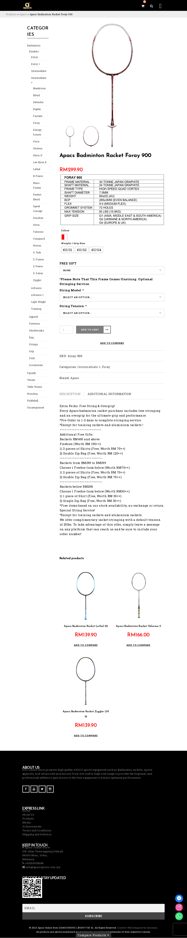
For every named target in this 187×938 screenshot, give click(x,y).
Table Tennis (34, 382)
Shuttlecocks (36, 326)
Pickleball (32, 396)
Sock (31, 354)
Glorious (37, 149)
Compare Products (93, 935)
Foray (36, 123)
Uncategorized (35, 403)
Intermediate (38, 71)
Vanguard (38, 234)
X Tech (37, 248)
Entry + (35, 64)
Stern (36, 220)
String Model (72, 290)
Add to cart (90, 329)
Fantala (37, 116)
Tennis (30, 375)
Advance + (37, 290)
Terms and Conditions (36, 830)
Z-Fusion (37, 255)
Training (36, 304)
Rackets (33, 52)
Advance (36, 283)
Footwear (34, 319)
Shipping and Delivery (37, 834)
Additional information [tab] (109, 394)
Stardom (37, 213)
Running (32, 389)
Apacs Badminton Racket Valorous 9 (138, 626)
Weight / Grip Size (73, 243)
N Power (37, 176)
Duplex (36, 109)
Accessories (35, 360)
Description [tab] (70, 394)
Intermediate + (38, 81)
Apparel (33, 312)
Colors (65, 230)
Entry (34, 57)
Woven (37, 241)
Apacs (74, 378)
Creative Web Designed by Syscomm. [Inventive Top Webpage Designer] (137, 927)
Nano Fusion (40, 183)
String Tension (73, 306)
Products (28, 818)
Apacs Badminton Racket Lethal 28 (86, 626)
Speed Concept (37, 204)
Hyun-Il (37, 155)
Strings (33, 340)
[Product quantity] (66, 329)
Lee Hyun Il (39, 162)
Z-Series (37, 269)
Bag (31, 333)
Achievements (32, 826)
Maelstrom (39, 88)
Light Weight (38, 297)
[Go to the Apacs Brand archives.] (23, 14)
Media (26, 822)
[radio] (64, 237)
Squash (31, 368)
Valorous (38, 227)
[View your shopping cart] (142, 6)
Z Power (37, 262)
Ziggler (37, 276)
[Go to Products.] (11, 14)
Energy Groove (37, 133)
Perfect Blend (37, 193)
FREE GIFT (68, 263)
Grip (31, 347)
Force (36, 142)
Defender (38, 102)
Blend (36, 95)
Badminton (33, 46)
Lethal (36, 169)
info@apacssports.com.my (42, 867)
